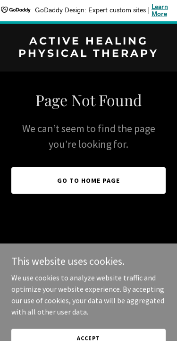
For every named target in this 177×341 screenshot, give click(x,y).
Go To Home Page (88, 180)
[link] (88, 54)
